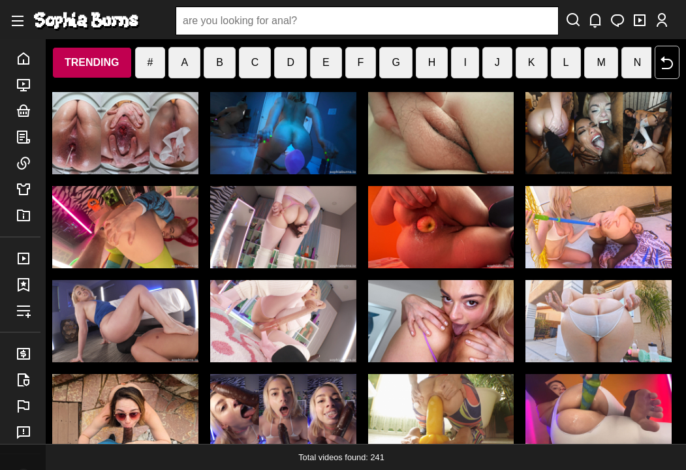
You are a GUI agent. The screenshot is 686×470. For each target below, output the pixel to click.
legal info (28, 379)
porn (28, 85)
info (28, 215)
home (28, 59)
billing (28, 354)
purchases (28, 258)
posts (28, 137)
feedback (28, 432)
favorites (28, 284)
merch (28, 189)
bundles (28, 111)
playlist (28, 311)
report (28, 406)
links (28, 163)
